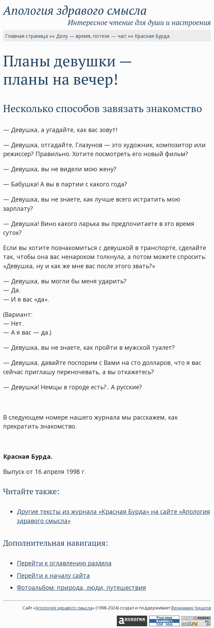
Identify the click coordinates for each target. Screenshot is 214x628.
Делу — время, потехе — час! (91, 36)
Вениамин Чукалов (191, 608)
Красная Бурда (152, 36)
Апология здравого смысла (75, 10)
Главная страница (26, 36)
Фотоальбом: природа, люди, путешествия (81, 587)
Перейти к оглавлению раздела (64, 563)
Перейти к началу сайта (53, 575)
